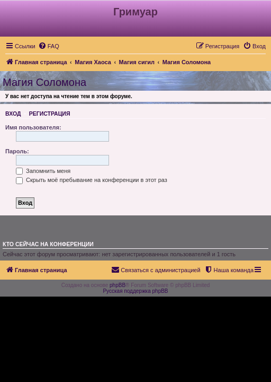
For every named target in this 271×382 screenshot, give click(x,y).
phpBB (117, 285)
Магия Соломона (44, 82)
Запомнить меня (43, 171)
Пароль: (17, 151)
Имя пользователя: (33, 127)
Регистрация (49, 113)
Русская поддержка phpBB (135, 291)
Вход (13, 113)
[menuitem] (48, 46)
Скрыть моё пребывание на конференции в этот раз (91, 180)
